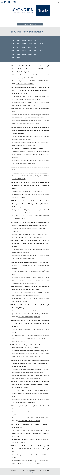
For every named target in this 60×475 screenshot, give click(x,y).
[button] (2, 2)
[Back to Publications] (30, 24)
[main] (30, 31)
